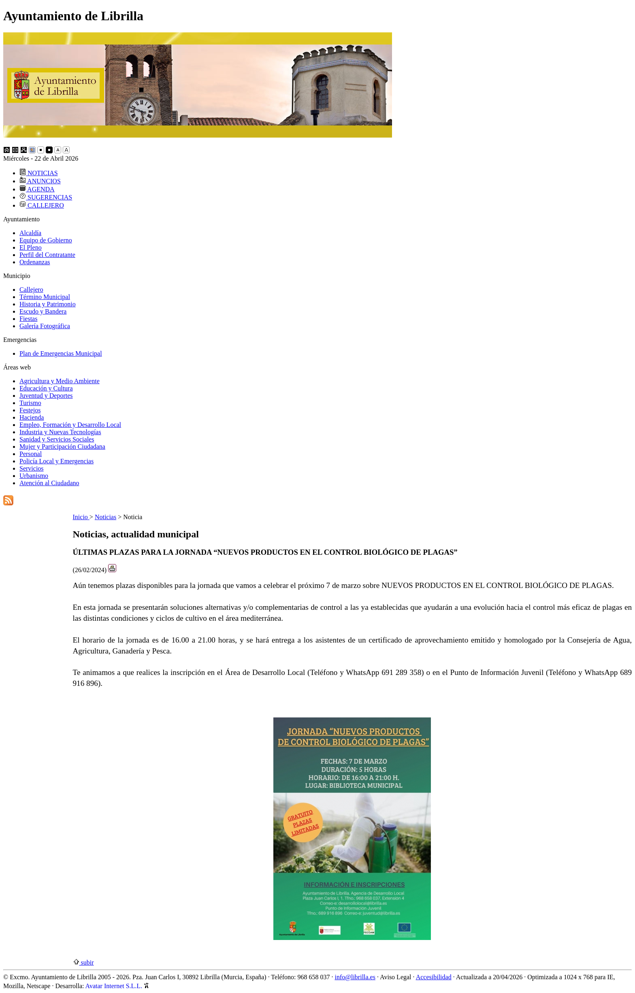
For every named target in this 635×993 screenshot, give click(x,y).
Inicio (81, 516)
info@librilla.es (355, 977)
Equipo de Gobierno (45, 240)
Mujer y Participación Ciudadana (62, 446)
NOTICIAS (38, 173)
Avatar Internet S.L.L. (117, 985)
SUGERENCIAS (45, 197)
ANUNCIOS (40, 181)
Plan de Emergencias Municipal (60, 353)
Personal (30, 453)
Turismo (30, 402)
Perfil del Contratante (47, 254)
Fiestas (28, 318)
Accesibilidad (434, 977)
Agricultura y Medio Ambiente (59, 381)
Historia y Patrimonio (47, 304)
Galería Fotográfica (44, 326)
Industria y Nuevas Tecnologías (60, 432)
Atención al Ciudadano (49, 483)
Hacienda (31, 417)
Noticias (105, 516)
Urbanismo (33, 475)
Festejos (29, 410)
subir (83, 962)
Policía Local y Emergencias (56, 461)
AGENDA (37, 189)
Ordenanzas (34, 262)
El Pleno (30, 247)
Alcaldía (30, 232)
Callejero (31, 289)
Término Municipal (44, 296)
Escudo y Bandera (42, 311)
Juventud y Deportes (46, 395)
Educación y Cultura (46, 388)
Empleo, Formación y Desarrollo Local (70, 424)
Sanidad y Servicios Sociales (56, 439)
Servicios (31, 468)
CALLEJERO (41, 205)
